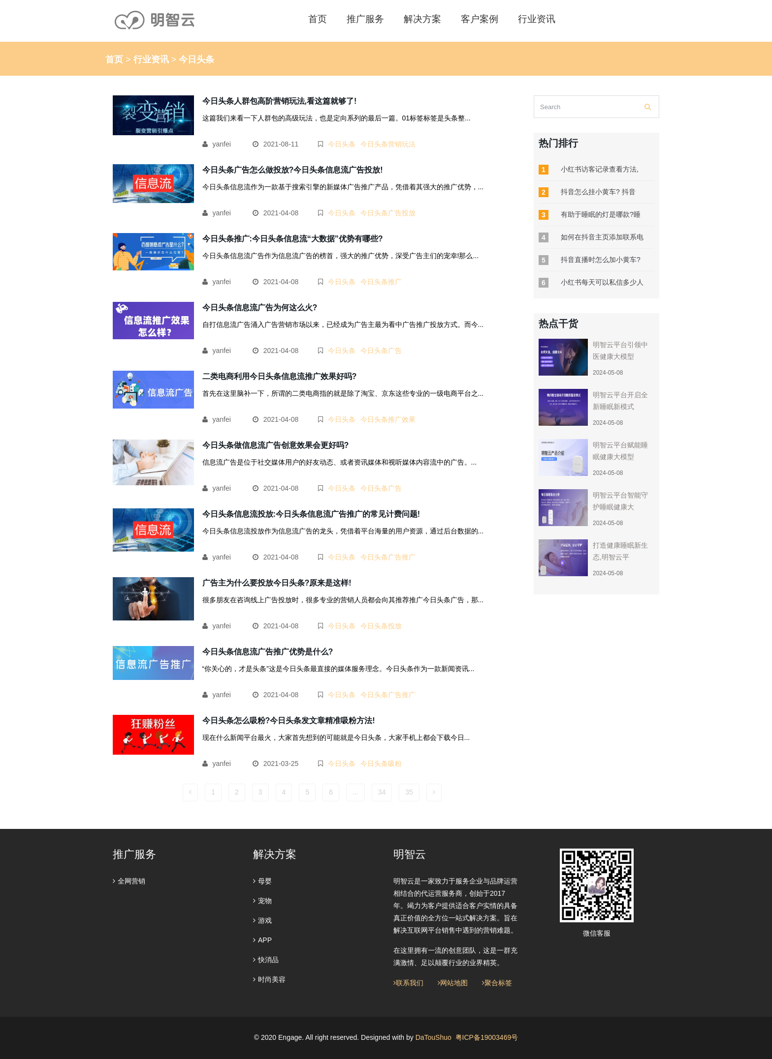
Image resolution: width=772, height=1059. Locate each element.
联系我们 (408, 983)
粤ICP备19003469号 (486, 1037)
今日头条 (341, 144)
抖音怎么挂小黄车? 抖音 (598, 192)
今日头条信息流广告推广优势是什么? (267, 651)
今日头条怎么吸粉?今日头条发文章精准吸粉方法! (288, 720)
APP (262, 940)
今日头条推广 (381, 282)
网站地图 (453, 983)
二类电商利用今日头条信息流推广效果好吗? (279, 376)
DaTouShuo (433, 1037)
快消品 (266, 960)
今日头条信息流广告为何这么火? (260, 307)
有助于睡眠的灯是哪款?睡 (601, 214)
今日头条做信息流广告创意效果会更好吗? (275, 445)
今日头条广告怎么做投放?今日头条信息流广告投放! (292, 170)
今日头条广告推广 (388, 557)
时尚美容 (269, 979)
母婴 (262, 881)
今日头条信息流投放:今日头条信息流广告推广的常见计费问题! (311, 514)
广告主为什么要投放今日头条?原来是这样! (277, 583)
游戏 (262, 920)
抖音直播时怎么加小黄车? (601, 260)
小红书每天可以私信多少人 (602, 282)
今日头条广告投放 (388, 213)
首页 (114, 59)
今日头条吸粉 (381, 763)
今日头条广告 (381, 350)
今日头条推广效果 (388, 419)
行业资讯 (151, 59)
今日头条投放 (381, 626)
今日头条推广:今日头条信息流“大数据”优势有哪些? (292, 239)
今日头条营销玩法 (388, 144)
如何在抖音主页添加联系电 (602, 237)
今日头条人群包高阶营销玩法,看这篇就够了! (279, 101)
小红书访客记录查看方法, (600, 169)
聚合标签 (497, 983)
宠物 (262, 901)
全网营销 (129, 881)
